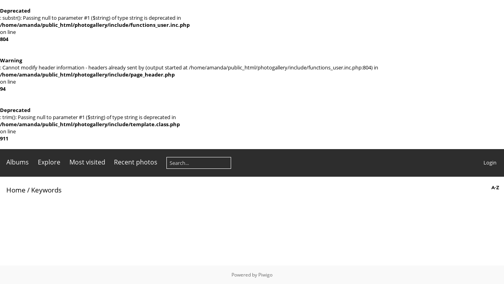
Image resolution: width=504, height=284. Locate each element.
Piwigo (265, 274)
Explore (49, 162)
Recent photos (135, 162)
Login (490, 162)
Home (16, 189)
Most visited (87, 162)
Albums (17, 162)
